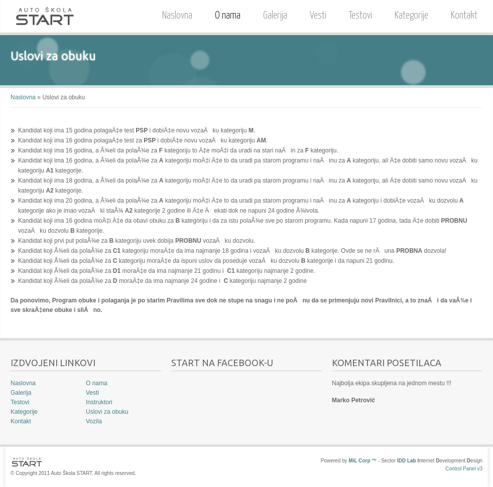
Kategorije (411, 16)
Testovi (360, 16)
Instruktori (99, 402)
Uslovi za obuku (107, 411)
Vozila (94, 421)
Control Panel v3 (463, 468)
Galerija (275, 16)
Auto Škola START (45, 16)
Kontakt (464, 16)
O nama (225, 14)
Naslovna (177, 16)
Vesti (318, 16)
